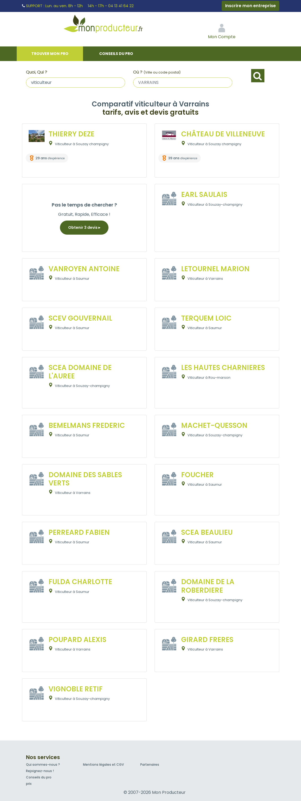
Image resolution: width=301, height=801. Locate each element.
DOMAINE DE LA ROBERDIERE (207, 586)
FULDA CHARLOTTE (80, 582)
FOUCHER (197, 475)
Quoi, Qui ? (36, 72)
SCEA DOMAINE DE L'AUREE (80, 372)
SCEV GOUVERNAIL (80, 318)
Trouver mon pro (49, 53)
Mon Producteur (113, 25)
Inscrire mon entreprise (250, 6)
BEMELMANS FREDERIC (87, 425)
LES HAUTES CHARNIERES (223, 367)
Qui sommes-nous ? (43, 764)
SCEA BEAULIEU (207, 532)
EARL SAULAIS (204, 194)
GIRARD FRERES (207, 639)
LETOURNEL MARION (215, 269)
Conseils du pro (116, 53)
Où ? (157, 72)
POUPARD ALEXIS (77, 639)
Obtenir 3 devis (84, 227)
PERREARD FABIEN (79, 532)
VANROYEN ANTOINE (84, 269)
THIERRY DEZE (71, 134)
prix (29, 783)
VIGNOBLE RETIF (76, 689)
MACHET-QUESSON (214, 425)
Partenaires (149, 764)
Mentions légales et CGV (103, 764)
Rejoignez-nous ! (40, 771)
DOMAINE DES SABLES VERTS (85, 479)
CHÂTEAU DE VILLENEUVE (223, 134)
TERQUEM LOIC (206, 318)
